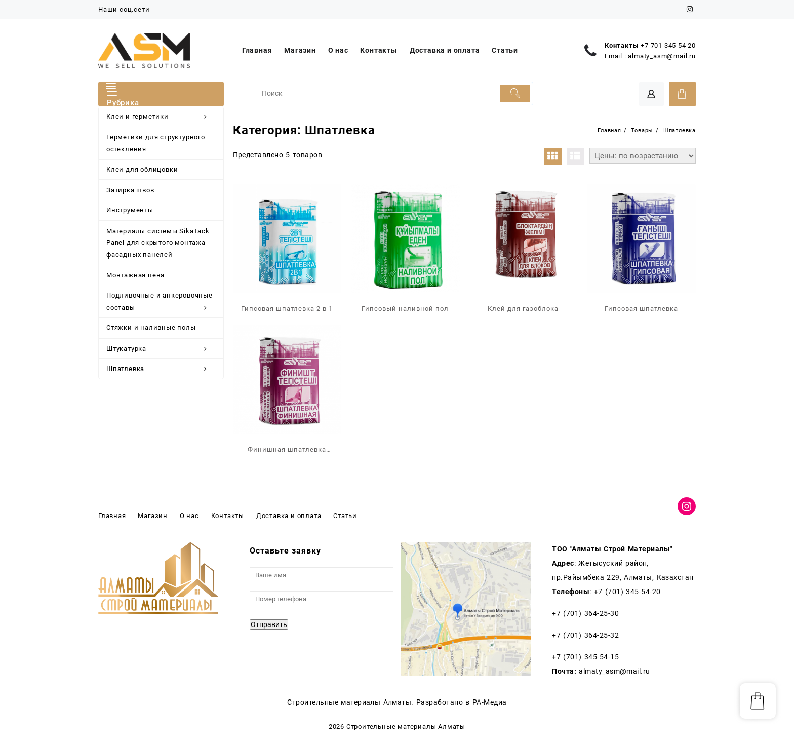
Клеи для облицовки (142, 169)
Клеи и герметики (162, 116)
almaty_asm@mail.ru (661, 56)
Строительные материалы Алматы (405, 726)
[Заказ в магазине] (642, 156)
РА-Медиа (489, 702)
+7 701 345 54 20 (668, 45)
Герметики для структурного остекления (155, 143)
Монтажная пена (135, 275)
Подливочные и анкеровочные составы (162, 302)
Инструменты (129, 210)
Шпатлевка (162, 369)
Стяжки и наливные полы (151, 327)
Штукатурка (162, 349)
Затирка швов (130, 190)
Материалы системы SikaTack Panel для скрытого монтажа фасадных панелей (158, 243)
